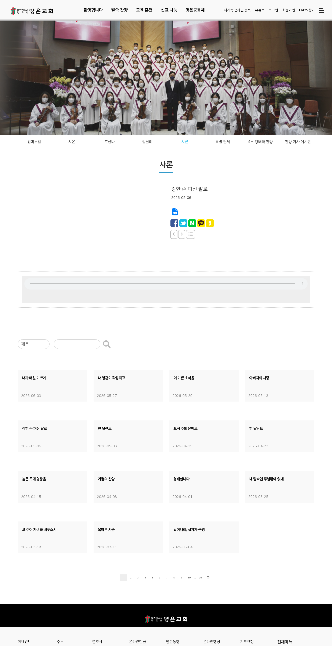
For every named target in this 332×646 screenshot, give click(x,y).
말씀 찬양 (119, 10)
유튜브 (260, 11)
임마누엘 (34, 142)
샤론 (184, 142)
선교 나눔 (169, 10)
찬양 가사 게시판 (298, 142)
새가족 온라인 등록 (237, 11)
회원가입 (288, 11)
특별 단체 (222, 142)
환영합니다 (93, 10)
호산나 (109, 142)
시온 (71, 142)
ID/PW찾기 (307, 11)
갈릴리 (147, 142)
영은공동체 (195, 10)
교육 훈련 (144, 10)
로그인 (273, 11)
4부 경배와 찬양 (260, 142)
